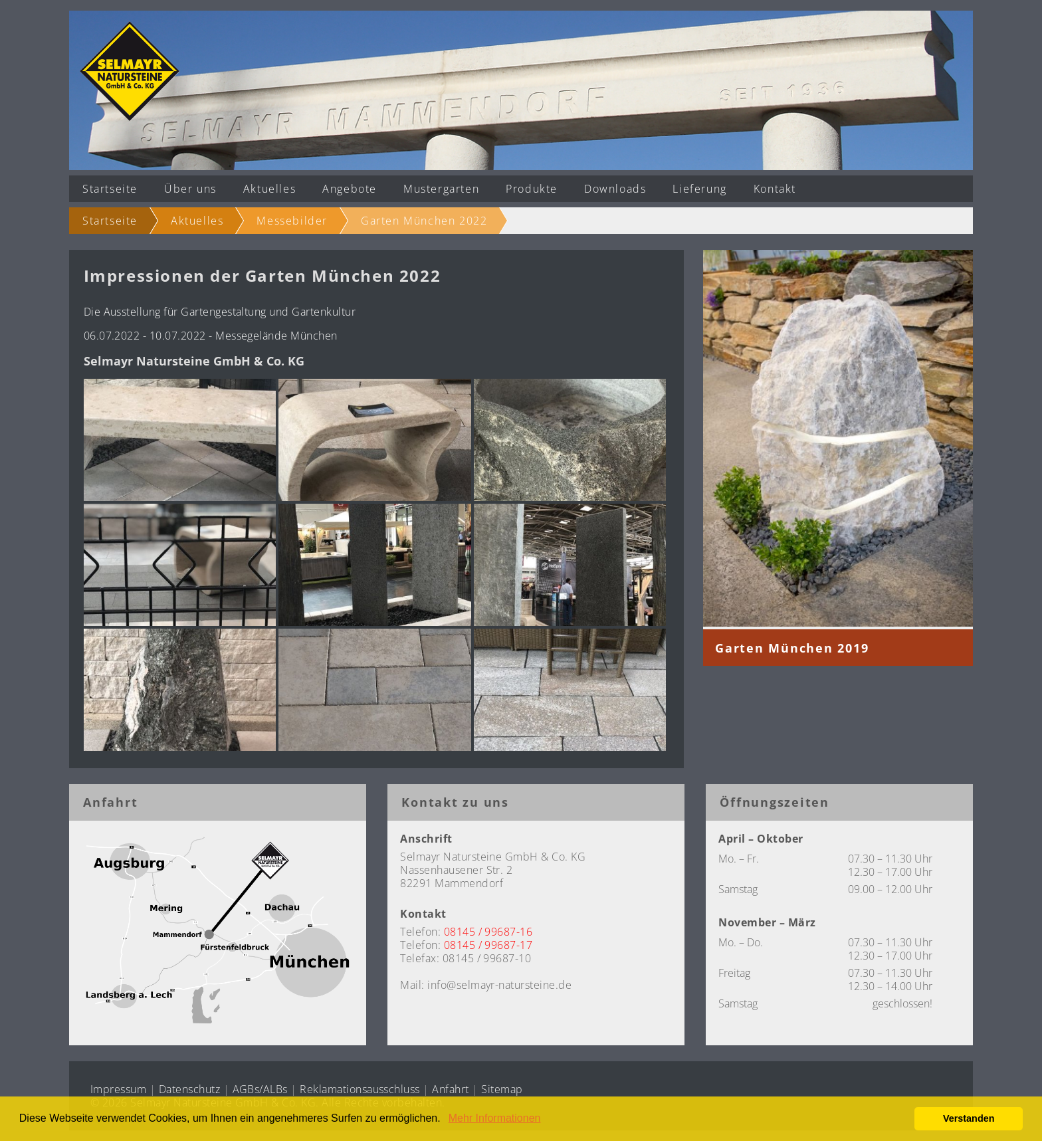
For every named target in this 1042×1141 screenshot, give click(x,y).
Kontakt (775, 188)
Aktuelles (269, 188)
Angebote (349, 188)
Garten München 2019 (792, 648)
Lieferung (699, 188)
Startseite (110, 188)
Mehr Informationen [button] (495, 1118)
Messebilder (292, 220)
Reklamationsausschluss (360, 1089)
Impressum (118, 1089)
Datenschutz (189, 1089)
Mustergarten (441, 188)
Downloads (615, 188)
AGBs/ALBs (260, 1089)
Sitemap (501, 1089)
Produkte (532, 188)
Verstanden (969, 1118)
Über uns (190, 188)
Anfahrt (450, 1089)
